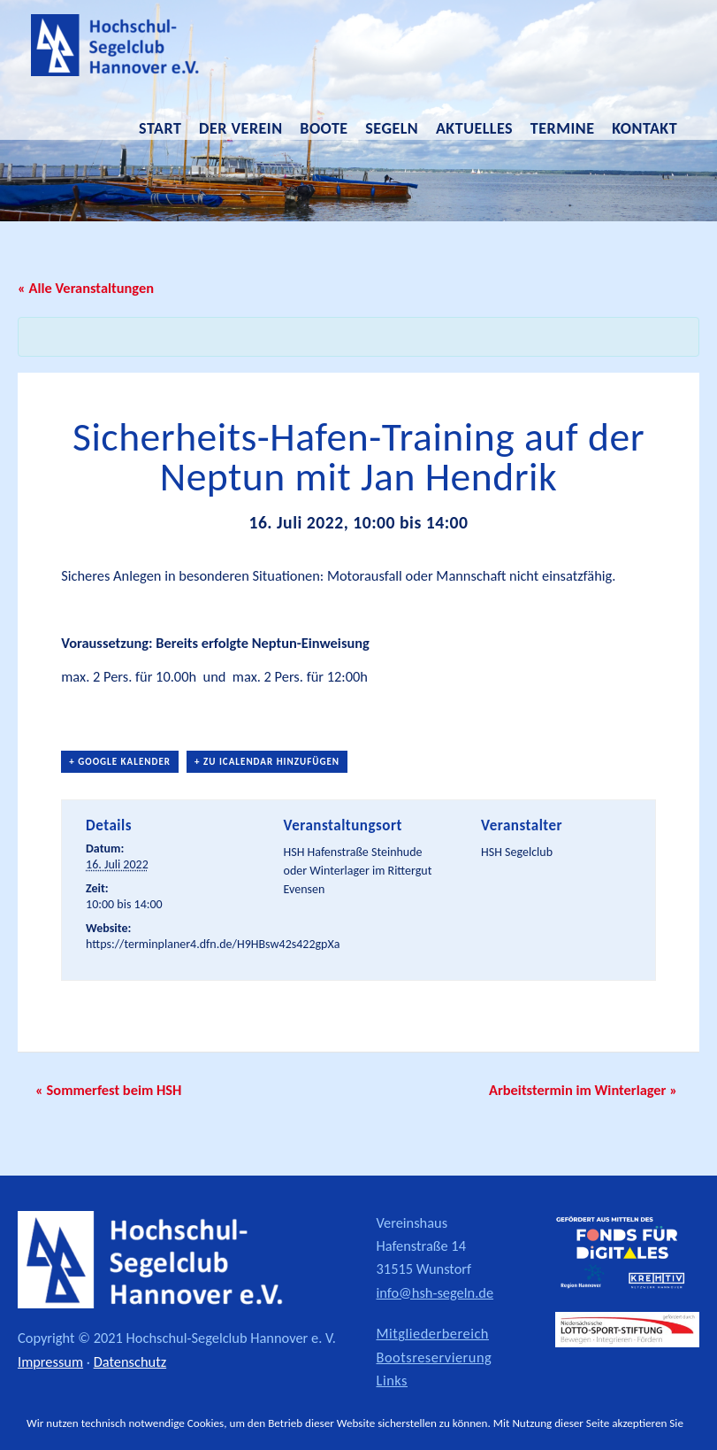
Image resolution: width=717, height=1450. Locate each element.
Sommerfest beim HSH (108, 1090)
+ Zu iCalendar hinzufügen (267, 761)
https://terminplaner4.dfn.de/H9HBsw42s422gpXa (212, 944)
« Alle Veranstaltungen (86, 288)
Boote (323, 128)
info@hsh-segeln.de (435, 1292)
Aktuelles (474, 128)
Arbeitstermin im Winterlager (583, 1090)
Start (160, 128)
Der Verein (241, 128)
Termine (562, 128)
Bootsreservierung (434, 1357)
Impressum (50, 1361)
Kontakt (644, 128)
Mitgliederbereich (433, 1333)
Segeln (391, 128)
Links (392, 1380)
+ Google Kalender (120, 761)
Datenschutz (130, 1361)
